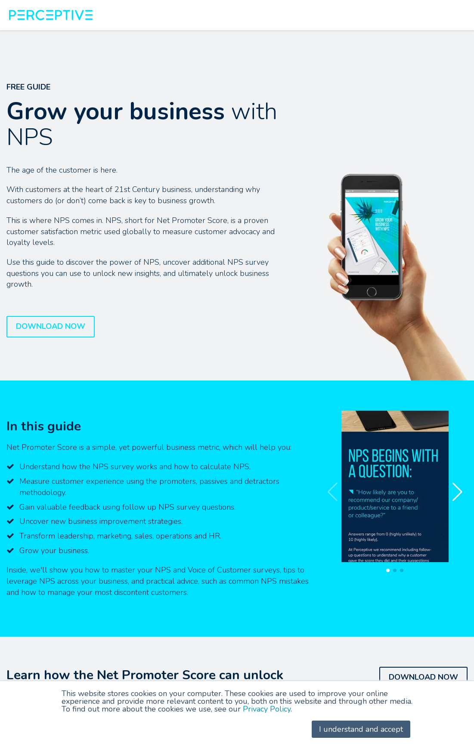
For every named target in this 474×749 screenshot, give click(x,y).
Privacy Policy (267, 709)
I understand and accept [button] (361, 729)
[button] (457, 492)
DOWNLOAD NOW (50, 326)
